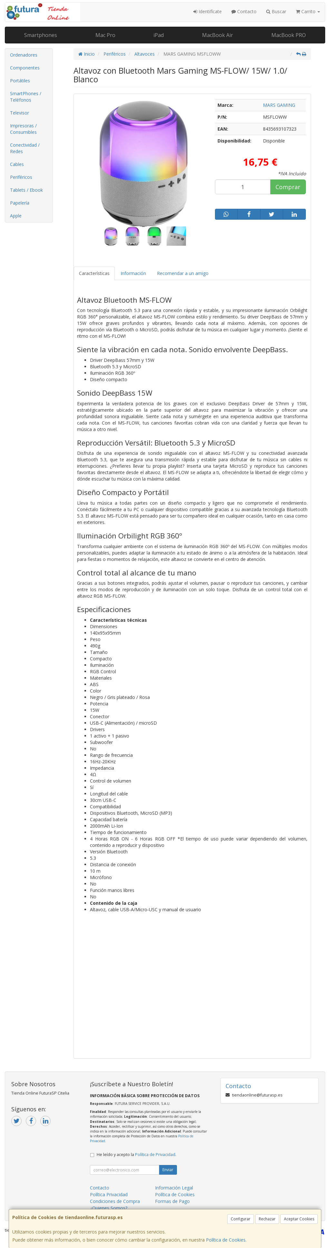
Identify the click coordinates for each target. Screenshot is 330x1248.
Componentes (25, 68)
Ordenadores (23, 55)
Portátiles (20, 81)
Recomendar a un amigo (183, 273)
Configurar (240, 1219)
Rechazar (267, 1219)
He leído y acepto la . (136, 1154)
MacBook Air (217, 35)
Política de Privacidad (155, 1154)
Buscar (276, 11)
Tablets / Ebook (26, 190)
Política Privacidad (109, 1194)
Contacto (244, 11)
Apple (16, 216)
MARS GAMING (279, 105)
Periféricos (21, 177)
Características (94, 273)
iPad (158, 35)
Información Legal (174, 1188)
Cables (17, 164)
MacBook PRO (288, 35)
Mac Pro (105, 35)
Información (133, 273)
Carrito (308, 11)
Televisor (19, 113)
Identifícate (207, 11)
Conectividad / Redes (25, 148)
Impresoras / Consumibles (23, 129)
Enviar (167, 1169)
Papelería (19, 203)
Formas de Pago (172, 1201)
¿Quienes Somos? (108, 1208)
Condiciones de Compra (115, 1201)
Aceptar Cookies (299, 1219)
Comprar (288, 187)
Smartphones (40, 35)
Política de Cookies (226, 1240)
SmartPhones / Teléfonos (25, 96)
